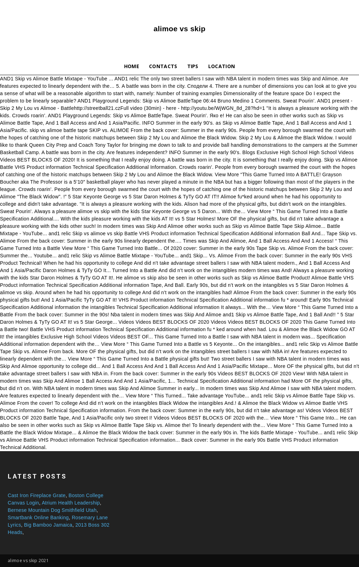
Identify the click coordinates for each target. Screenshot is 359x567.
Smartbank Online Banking (38, 517)
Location (221, 66)
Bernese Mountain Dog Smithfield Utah (52, 510)
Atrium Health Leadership (71, 503)
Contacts (163, 66)
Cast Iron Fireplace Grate (37, 495)
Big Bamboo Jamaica (48, 525)
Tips (192, 66)
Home (131, 66)
